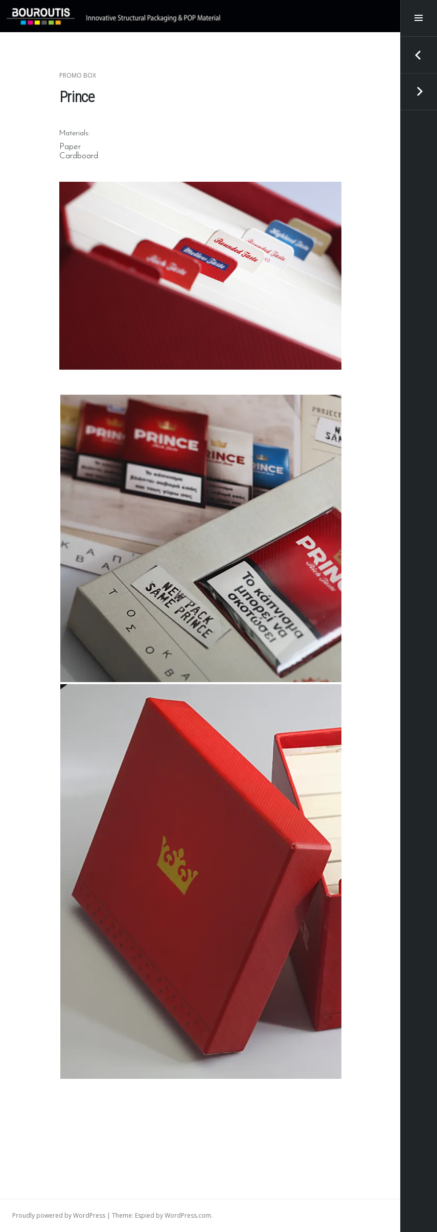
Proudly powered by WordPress (58, 1215)
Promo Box (77, 75)
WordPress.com (188, 1215)
